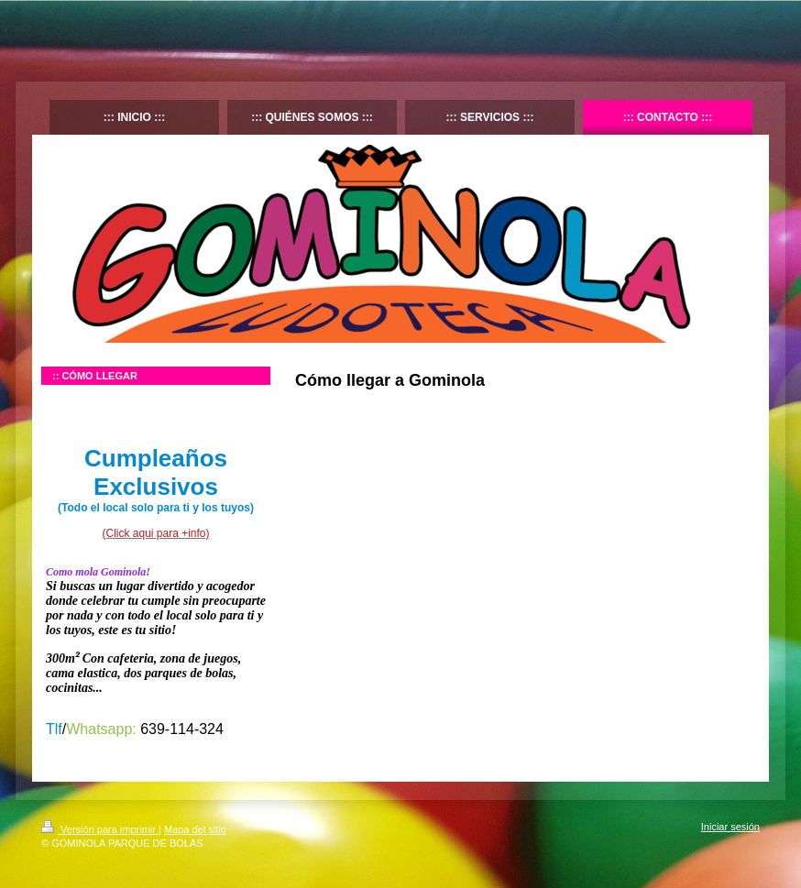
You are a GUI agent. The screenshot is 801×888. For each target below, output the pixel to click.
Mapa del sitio (195, 829)
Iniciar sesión (730, 826)
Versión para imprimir (100, 829)
